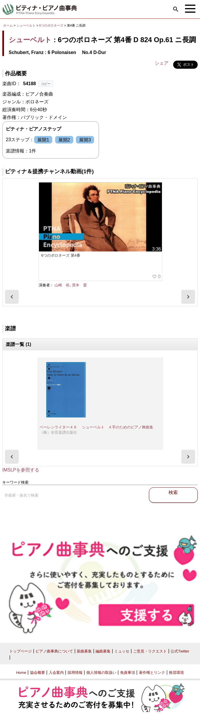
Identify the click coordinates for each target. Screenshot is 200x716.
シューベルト (25, 25)
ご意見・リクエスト (150, 651)
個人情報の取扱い (101, 672)
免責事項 (127, 672)
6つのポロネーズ (51, 25)
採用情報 (75, 672)
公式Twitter (180, 651)
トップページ (20, 651)
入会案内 (56, 672)
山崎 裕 (62, 285)
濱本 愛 (79, 285)
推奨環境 (176, 672)
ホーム (8, 25)
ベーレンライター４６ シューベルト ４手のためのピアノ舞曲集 (96, 427)
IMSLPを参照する (20, 469)
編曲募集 (103, 651)
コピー (46, 83)
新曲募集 (84, 651)
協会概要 (37, 672)
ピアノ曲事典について (54, 651)
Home (21, 672)
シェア (162, 63)
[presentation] (12, 297)
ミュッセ (121, 651)
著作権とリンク (152, 672)
